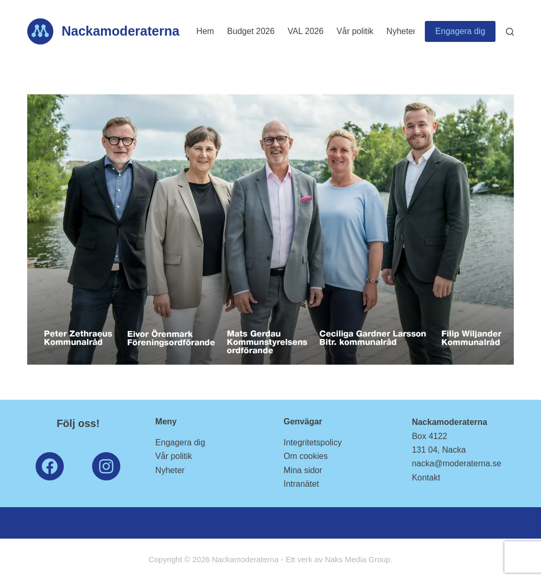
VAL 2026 (306, 31)
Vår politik (354, 31)
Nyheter (401, 31)
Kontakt (426, 477)
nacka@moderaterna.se (456, 463)
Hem (205, 31)
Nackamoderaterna (120, 31)
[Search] (510, 32)
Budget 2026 (251, 31)
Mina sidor (303, 470)
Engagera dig (460, 31)
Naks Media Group (357, 559)
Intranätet (301, 483)
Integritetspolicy (313, 442)
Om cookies (306, 456)
